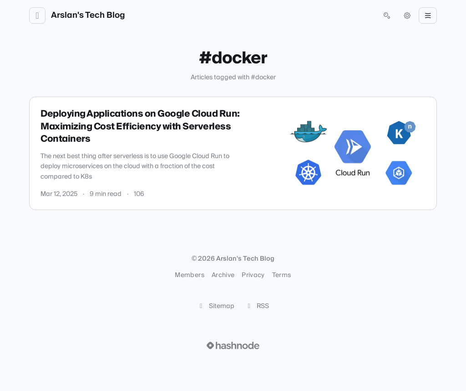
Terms (281, 275)
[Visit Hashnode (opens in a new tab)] (233, 345)
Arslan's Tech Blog (88, 15)
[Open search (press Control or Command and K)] (387, 15)
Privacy (253, 275)
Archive (223, 275)
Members (189, 275)
